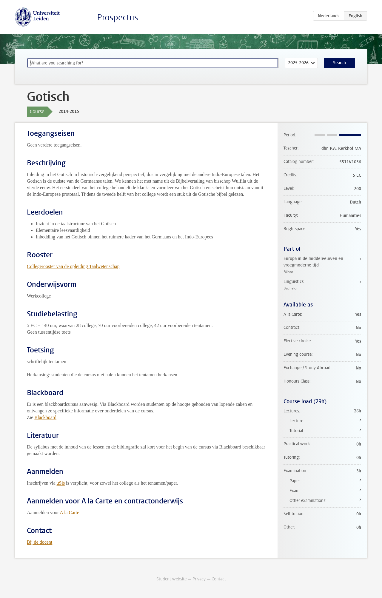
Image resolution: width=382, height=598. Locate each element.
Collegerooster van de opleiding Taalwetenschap (73, 266)
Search (339, 63)
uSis (61, 483)
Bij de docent (39, 542)
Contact (219, 579)
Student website (171, 579)
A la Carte (69, 512)
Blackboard (45, 417)
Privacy (199, 579)
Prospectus (117, 17)
